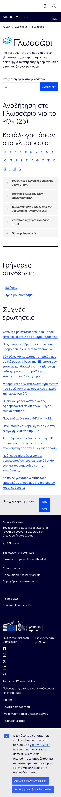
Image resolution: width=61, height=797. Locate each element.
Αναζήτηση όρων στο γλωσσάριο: (24, 79)
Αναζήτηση (54, 6)
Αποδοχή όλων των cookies (30, 780)
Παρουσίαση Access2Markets (21, 575)
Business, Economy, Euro (18, 605)
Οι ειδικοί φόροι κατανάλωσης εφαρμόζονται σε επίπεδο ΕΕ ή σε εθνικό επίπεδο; (27, 406)
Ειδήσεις (11, 287)
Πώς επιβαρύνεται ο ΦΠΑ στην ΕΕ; (27, 418)
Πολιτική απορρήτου (16, 706)
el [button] (45, 6)
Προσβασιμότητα (14, 720)
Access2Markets (13, 522)
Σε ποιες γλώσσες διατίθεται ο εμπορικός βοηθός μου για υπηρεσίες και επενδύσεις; (29, 482)
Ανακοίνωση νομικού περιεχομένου (25, 713)
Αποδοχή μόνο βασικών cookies (32, 789)
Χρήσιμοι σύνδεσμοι (19, 295)
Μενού (54, 17)
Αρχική (6, 26)
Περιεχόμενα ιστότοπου (18, 581)
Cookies (7, 699)
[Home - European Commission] (26, 626)
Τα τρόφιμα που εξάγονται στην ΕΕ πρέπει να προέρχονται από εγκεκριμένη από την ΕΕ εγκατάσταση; (30, 443)
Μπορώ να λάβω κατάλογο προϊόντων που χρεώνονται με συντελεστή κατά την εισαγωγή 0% (30, 388)
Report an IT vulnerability (19, 681)
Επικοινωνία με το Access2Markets (25, 559)
